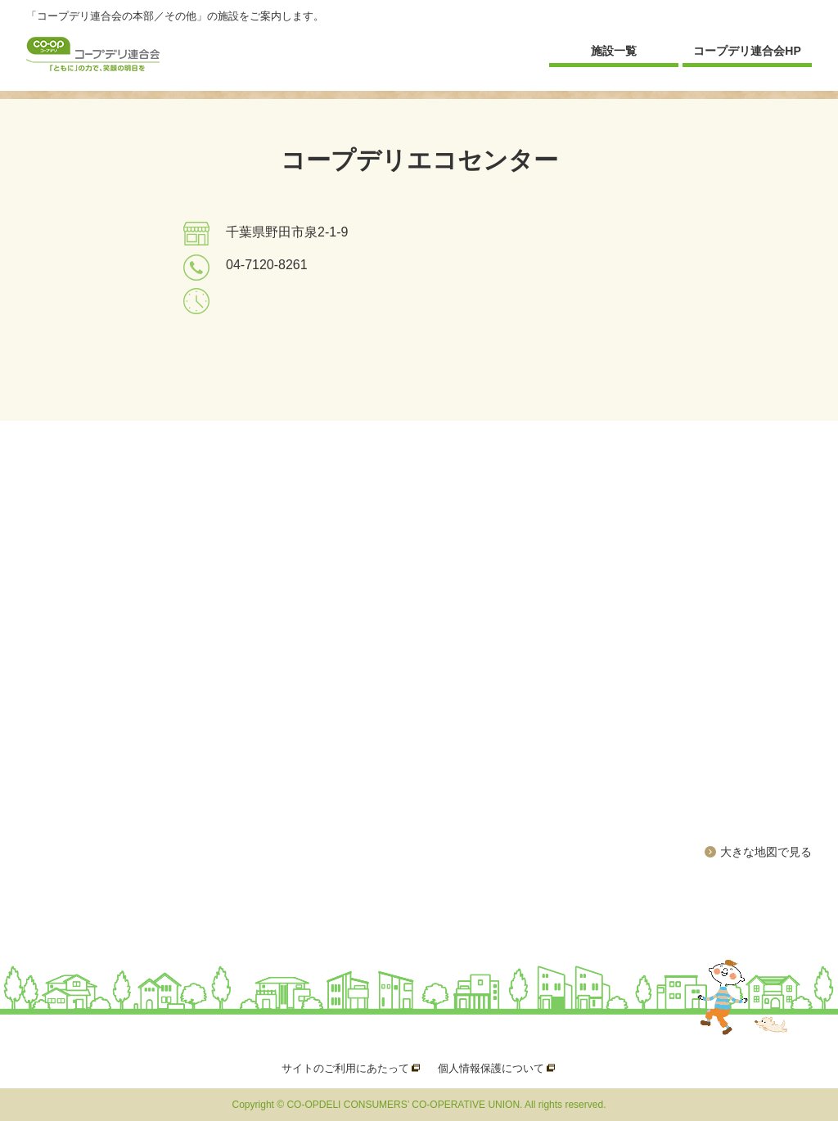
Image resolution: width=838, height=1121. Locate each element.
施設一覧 (614, 50)
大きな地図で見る (766, 851)
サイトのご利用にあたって (345, 1068)
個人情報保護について (491, 1068)
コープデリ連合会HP (746, 50)
